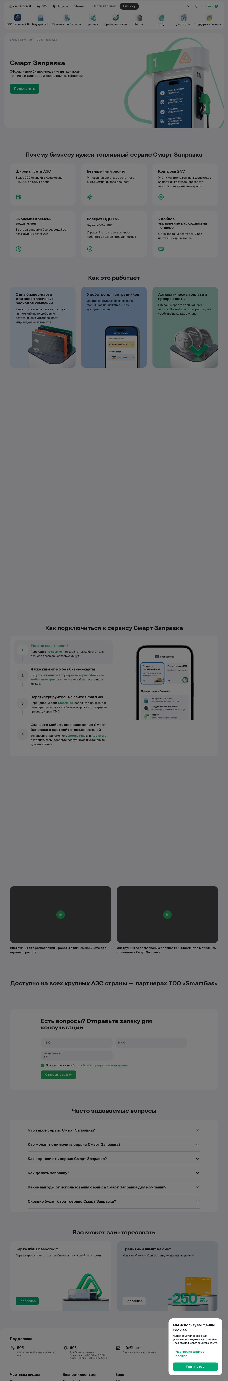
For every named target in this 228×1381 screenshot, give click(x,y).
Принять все (195, 1367)
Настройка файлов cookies (190, 1354)
